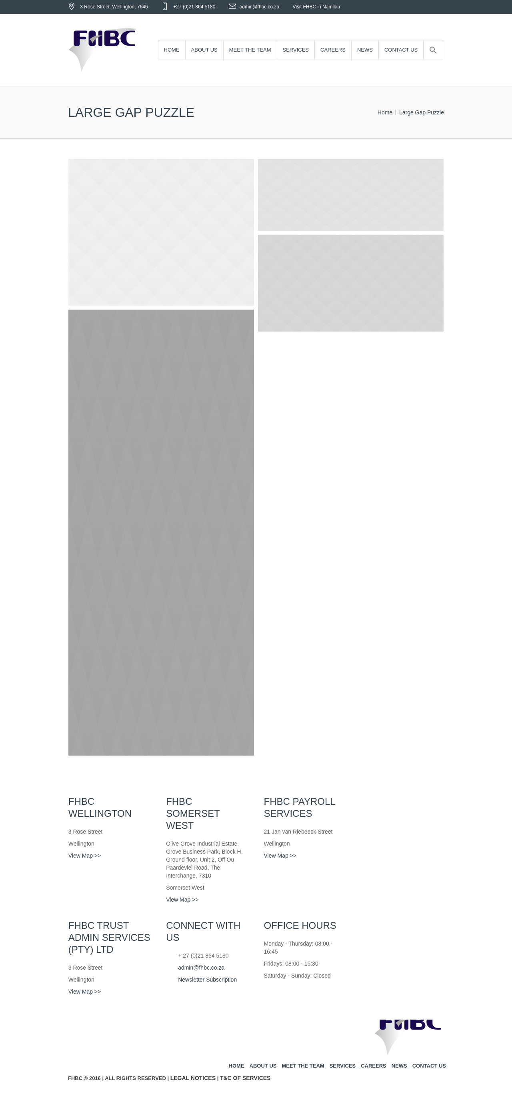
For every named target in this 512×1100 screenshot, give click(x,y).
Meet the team (303, 1065)
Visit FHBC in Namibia (316, 7)
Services (343, 1065)
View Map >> (84, 855)
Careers (373, 1065)
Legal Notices (193, 1078)
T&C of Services (245, 1078)
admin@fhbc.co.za (260, 7)
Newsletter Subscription (207, 979)
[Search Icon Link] (433, 50)
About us (263, 1065)
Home (385, 112)
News (399, 1065)
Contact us (429, 1065)
